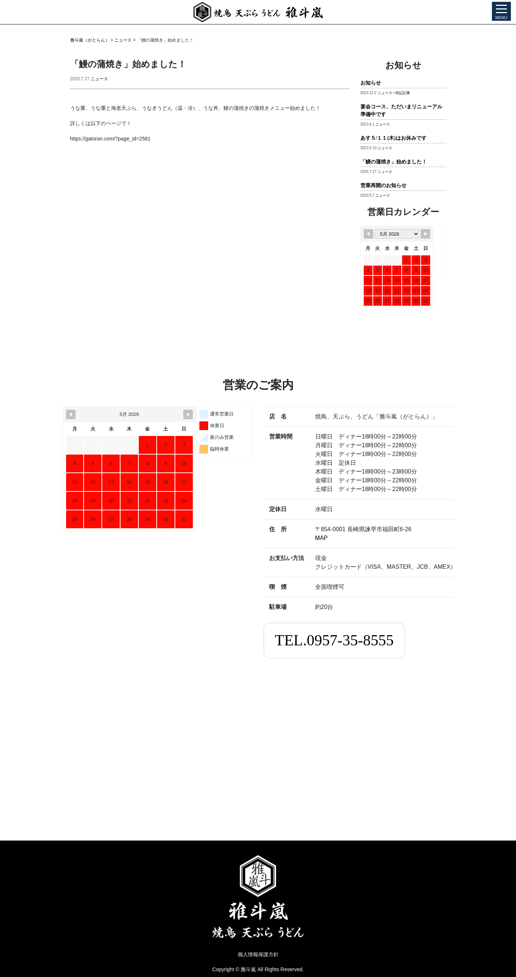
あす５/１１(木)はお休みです (393, 138)
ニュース (99, 78)
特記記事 (402, 93)
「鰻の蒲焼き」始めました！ (393, 162)
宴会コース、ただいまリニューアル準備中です (401, 110)
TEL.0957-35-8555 (334, 640)
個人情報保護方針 (258, 954)
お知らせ (370, 83)
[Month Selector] (397, 234)
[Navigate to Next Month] (425, 234)
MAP (321, 538)
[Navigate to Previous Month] (368, 234)
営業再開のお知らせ (383, 185)
